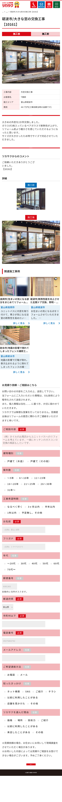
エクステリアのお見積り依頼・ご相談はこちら (28, 116)
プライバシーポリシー (37, 427)
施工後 (16, 34)
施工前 (45, 34)
